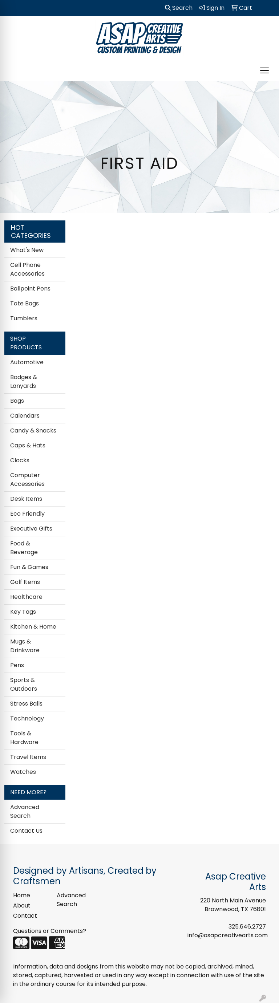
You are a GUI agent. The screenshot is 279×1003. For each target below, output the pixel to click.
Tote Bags (24, 303)
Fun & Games (29, 567)
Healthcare (26, 597)
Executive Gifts (31, 528)
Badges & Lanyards (23, 381)
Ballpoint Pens (30, 288)
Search (179, 8)
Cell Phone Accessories (27, 269)
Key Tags (23, 612)
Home (21, 895)
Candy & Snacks (33, 430)
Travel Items (28, 757)
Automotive (27, 362)
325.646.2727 (247, 926)
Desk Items (26, 499)
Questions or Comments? (49, 931)
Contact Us (26, 831)
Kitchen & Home (33, 626)
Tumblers (23, 318)
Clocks (19, 460)
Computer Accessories (27, 479)
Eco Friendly (27, 513)
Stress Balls (26, 703)
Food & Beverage (24, 547)
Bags (17, 401)
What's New (27, 250)
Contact (25, 915)
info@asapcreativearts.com (227, 935)
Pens (17, 665)
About (22, 905)
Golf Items (25, 582)
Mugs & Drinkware (25, 645)
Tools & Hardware (24, 737)
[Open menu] (264, 70)
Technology (27, 718)
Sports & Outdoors (23, 684)
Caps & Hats (27, 445)
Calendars (25, 415)
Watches (23, 772)
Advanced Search (24, 811)
